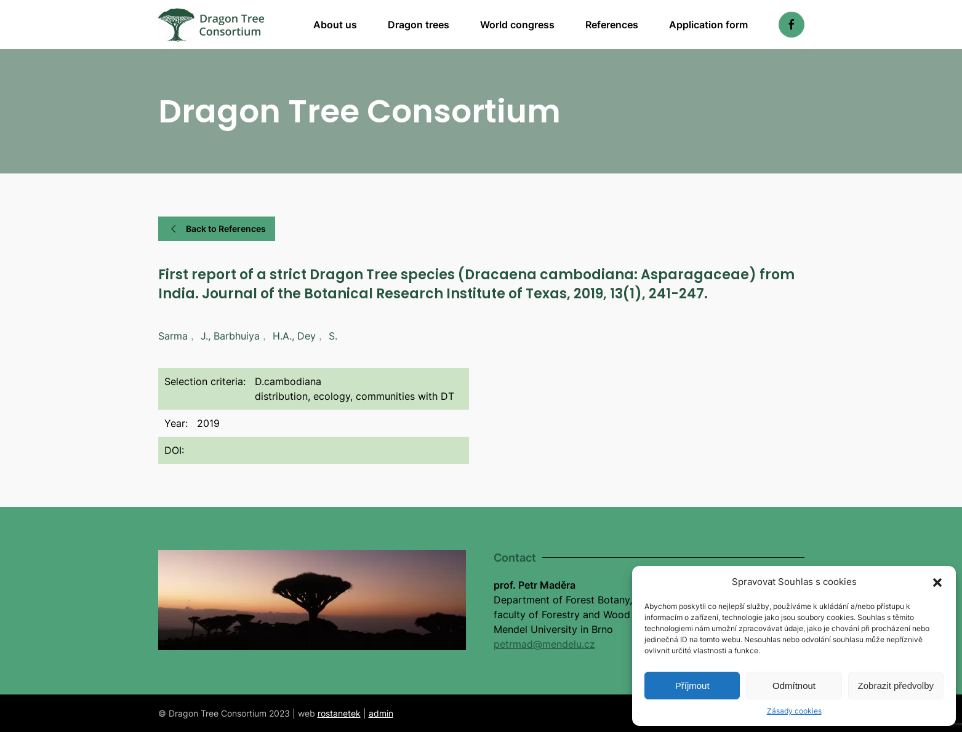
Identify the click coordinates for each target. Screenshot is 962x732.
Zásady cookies (794, 710)
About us (335, 24)
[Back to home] (211, 24)
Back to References (216, 229)
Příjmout (692, 685)
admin (381, 713)
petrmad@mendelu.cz (544, 644)
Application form (708, 24)
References (611, 24)
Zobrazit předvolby (896, 685)
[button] (937, 582)
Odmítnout (794, 685)
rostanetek (339, 713)
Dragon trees (418, 24)
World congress (517, 24)
